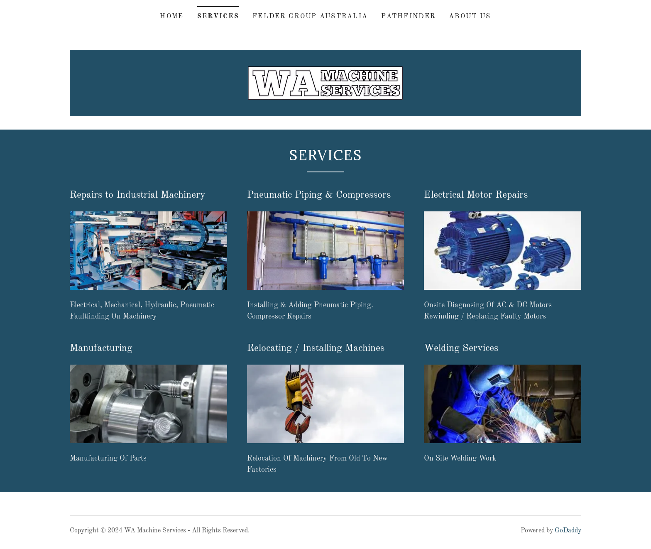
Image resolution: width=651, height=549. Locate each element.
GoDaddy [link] (568, 530)
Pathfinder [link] (408, 16)
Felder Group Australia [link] (310, 16)
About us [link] (470, 16)
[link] (325, 82)
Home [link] (172, 16)
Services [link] (218, 16)
